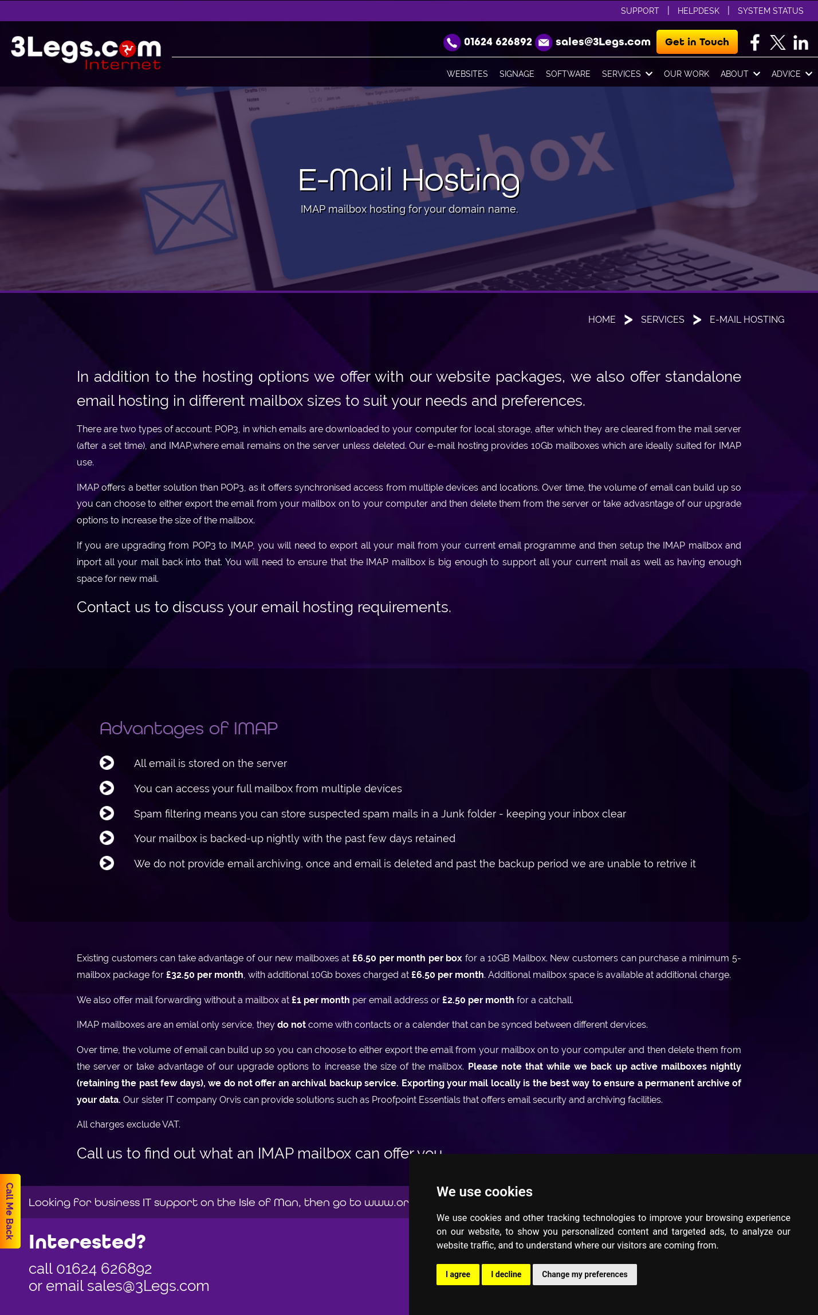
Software (568, 74)
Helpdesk (698, 10)
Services (627, 74)
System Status (771, 10)
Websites (467, 74)
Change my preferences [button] (584, 1274)
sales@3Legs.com (148, 1285)
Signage (517, 74)
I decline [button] (506, 1274)
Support (640, 10)
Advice (792, 74)
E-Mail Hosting (747, 319)
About (740, 74)
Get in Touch (697, 42)
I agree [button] (458, 1274)
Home (602, 319)
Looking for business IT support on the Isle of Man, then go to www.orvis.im (233, 1201)
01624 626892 (104, 1268)
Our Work (686, 74)
